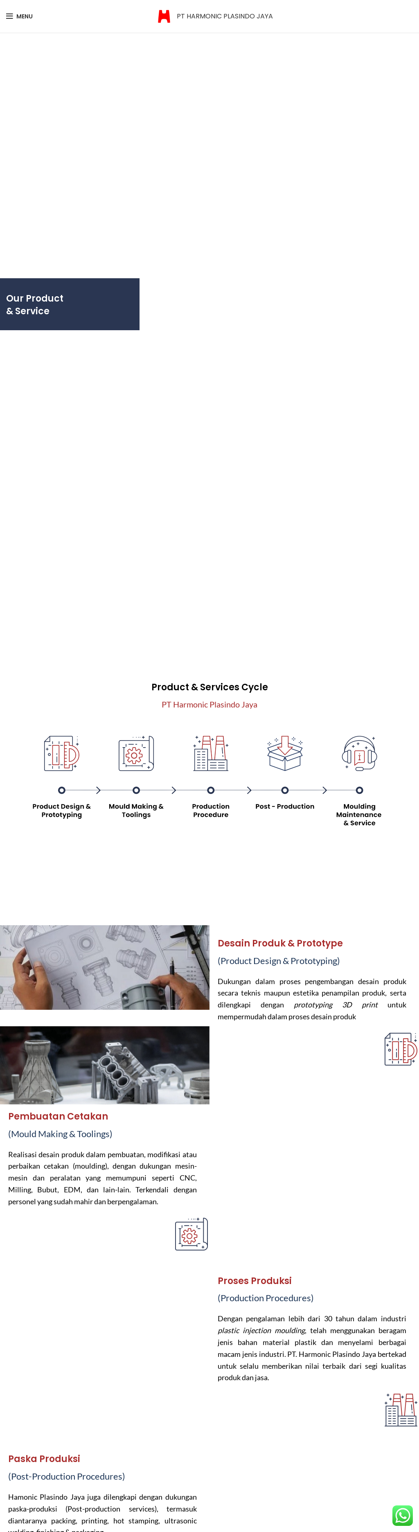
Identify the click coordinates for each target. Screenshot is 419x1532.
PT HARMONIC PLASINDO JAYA (225, 16)
